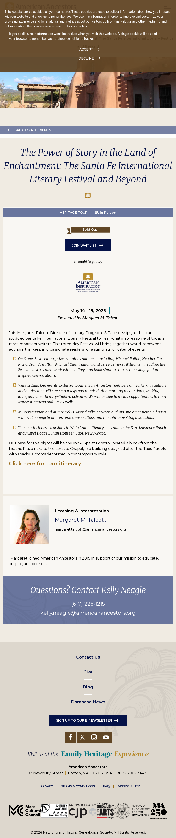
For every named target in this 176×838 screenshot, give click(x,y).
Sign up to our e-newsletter (84, 720)
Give (88, 672)
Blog (88, 687)
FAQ (106, 786)
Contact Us (88, 657)
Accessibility (129, 786)
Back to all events (32, 130)
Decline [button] (86, 58)
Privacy (46, 786)
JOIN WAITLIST (84, 245)
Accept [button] (86, 49)
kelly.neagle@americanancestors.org (88, 613)
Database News (88, 701)
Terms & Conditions (78, 786)
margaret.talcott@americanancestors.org (90, 529)
